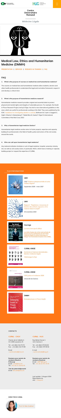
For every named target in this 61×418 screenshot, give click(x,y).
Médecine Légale (30, 21)
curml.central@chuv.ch (16, 352)
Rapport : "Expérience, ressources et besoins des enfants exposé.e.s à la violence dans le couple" (36, 207)
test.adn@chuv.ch (18, 370)
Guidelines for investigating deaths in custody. (20, 112)
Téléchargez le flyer (30, 257)
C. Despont (39, 380)
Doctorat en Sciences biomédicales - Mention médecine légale (36, 253)
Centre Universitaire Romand (30, 12)
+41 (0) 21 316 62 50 (18, 365)
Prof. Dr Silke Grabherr (26, 406)
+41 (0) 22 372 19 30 (42, 364)
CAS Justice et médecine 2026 (34, 275)
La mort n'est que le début (33, 228)
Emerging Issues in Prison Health (35, 299)
